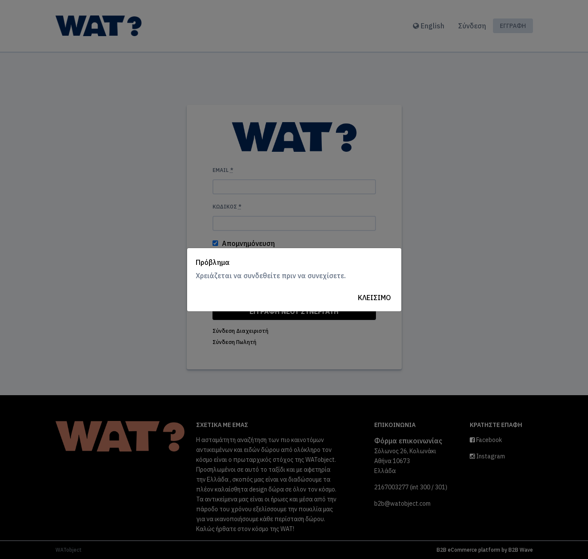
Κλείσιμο (374, 297)
